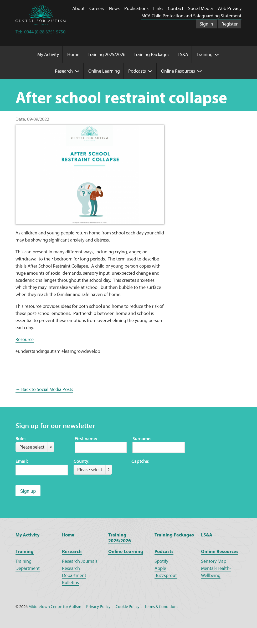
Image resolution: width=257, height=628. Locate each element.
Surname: (141, 438)
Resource (25, 339)
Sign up (28, 491)
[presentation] (171, 475)
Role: (20, 438)
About (78, 8)
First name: (86, 438)
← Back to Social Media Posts (44, 389)
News (114, 8)
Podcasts (164, 551)
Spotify (161, 561)
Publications (136, 8)
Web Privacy (229, 8)
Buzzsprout (166, 575)
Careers (96, 8)
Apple (160, 568)
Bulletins (70, 582)
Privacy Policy (98, 606)
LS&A (206, 535)
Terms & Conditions (161, 606)
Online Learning (125, 551)
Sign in (206, 24)
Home (68, 535)
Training (25, 551)
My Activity (27, 535)
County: (81, 461)
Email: (22, 461)
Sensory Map (213, 561)
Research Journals (79, 561)
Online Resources (219, 551)
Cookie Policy (128, 606)
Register (230, 24)
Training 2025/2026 (119, 538)
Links (158, 8)
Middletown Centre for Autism (54, 606)
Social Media (200, 8)
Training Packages (174, 535)
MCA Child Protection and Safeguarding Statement (191, 16)
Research (72, 551)
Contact (175, 8)
